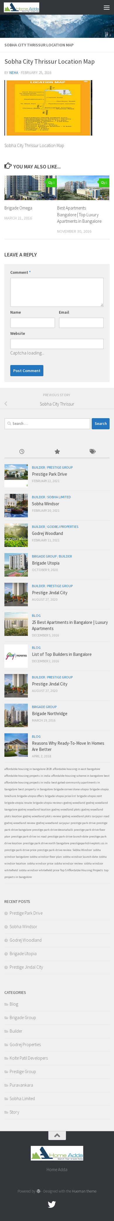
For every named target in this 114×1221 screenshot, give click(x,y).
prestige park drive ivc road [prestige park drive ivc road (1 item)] (29, 836)
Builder (38, 467)
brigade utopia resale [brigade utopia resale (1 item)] (18, 803)
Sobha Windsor (45, 503)
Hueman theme (84, 1191)
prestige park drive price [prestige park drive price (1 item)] (20, 850)
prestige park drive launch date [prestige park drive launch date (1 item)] (67, 836)
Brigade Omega (18, 208)
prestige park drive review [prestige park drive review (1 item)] (54, 850)
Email (64, 312)
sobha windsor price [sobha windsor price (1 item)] (40, 863)
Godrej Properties (62, 526)
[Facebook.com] (41, 1204)
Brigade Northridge (49, 713)
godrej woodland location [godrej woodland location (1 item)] (34, 809)
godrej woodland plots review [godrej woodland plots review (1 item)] (42, 816)
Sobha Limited (59, 497)
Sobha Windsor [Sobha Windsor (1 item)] (82, 850)
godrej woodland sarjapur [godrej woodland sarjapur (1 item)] (53, 823)
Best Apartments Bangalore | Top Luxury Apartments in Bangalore (79, 214)
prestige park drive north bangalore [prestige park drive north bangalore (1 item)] (46, 843)
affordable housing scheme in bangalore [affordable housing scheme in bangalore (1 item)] (77, 776)
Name (15, 312)
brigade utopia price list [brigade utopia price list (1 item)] (60, 796)
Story (14, 1112)
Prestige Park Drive (49, 474)
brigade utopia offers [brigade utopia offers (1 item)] (30, 796)
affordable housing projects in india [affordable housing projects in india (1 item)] (27, 776)
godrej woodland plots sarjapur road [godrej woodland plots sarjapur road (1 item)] (85, 816)
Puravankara (21, 1085)
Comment (20, 272)
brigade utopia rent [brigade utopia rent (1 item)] (89, 796)
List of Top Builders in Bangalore (62, 654)
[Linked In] (73, 1204)
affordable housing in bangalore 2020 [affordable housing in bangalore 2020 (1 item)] (28, 769)
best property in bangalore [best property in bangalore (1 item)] (35, 789)
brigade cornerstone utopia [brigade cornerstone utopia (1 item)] (71, 789)
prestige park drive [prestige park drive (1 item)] (83, 823)
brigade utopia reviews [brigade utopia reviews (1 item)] (48, 803)
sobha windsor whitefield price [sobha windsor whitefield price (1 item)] (39, 870)
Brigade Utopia (45, 563)
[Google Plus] (62, 1204)
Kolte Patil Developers (29, 1058)
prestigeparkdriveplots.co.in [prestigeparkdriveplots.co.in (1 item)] (89, 843)
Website (17, 333)
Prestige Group (60, 467)
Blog (36, 615)
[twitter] (52, 1204)
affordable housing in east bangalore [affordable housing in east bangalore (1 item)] (76, 769)
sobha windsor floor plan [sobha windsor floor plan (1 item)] (46, 857)
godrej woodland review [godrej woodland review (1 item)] (19, 823)
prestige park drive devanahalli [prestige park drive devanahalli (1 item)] (52, 830)
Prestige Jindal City (49, 592)
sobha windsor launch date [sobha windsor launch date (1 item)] (80, 857)
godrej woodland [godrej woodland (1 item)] (74, 803)
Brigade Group (44, 556)
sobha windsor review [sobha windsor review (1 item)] (68, 863)
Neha (13, 72)
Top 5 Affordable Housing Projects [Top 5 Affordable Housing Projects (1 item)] (81, 870)
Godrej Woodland (47, 533)
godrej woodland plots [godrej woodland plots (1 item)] (66, 809)
